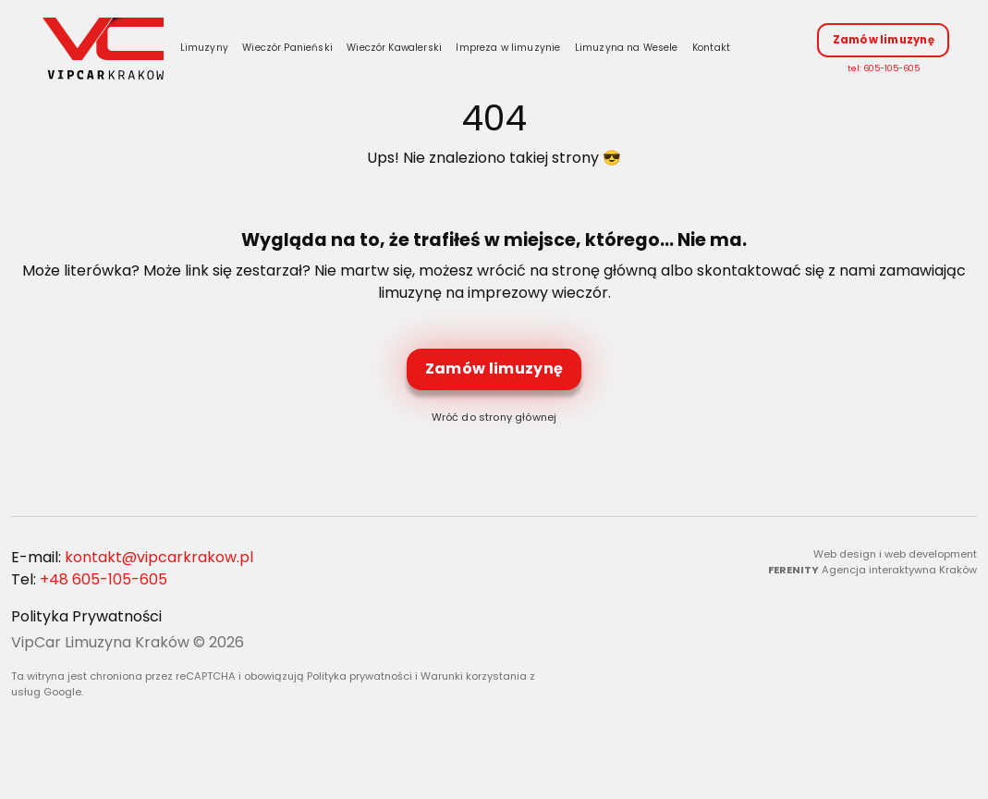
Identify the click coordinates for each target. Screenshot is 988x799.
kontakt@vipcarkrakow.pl (159, 561)
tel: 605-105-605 (884, 70)
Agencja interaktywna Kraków (899, 573)
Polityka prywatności (359, 680)
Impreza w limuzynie (514, 50)
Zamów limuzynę (883, 41)
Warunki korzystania (474, 680)
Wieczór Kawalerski (400, 50)
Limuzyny (210, 50)
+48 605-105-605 (103, 584)
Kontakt (718, 50)
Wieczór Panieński (294, 50)
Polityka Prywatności (86, 621)
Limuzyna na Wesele (632, 50)
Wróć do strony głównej (494, 421)
